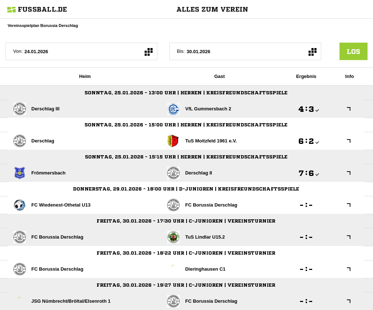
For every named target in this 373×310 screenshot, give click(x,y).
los (353, 51)
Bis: (181, 51)
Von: (18, 51)
